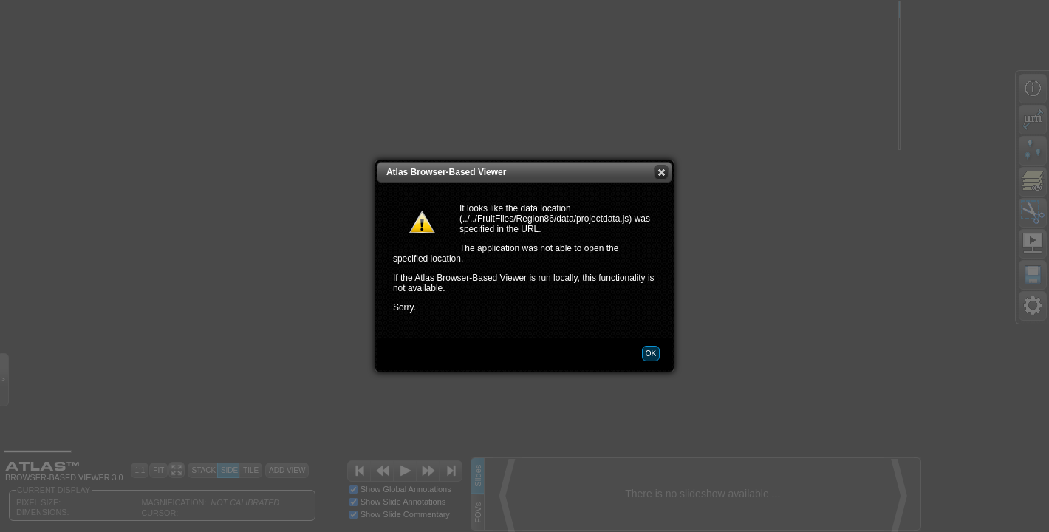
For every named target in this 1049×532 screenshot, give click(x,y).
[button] (661, 172)
